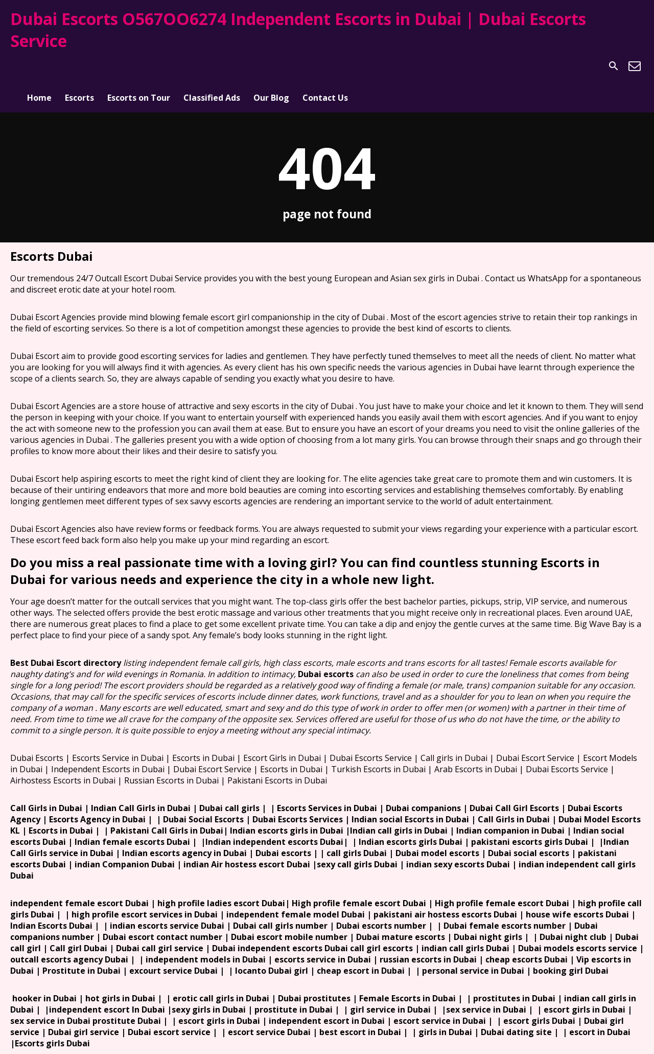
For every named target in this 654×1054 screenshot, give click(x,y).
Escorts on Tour (138, 66)
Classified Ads (211, 66)
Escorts (79, 66)
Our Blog (271, 66)
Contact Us (325, 66)
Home (39, 66)
